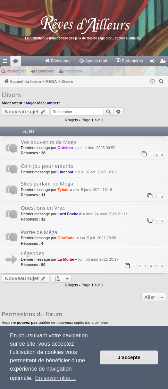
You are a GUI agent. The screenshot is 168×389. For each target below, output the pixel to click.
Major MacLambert (43, 103)
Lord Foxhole (70, 214)
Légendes (32, 253)
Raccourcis (6, 62)
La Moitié (66, 259)
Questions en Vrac (43, 207)
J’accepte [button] (129, 357)
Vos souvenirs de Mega (48, 141)
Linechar (66, 172)
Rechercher (16, 71)
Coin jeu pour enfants (47, 165)
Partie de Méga (39, 231)
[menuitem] (58, 61)
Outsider (65, 148)
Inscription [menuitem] (164, 62)
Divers (11, 94)
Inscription (73, 71)
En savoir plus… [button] (55, 378)
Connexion (45, 71)
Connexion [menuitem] (154, 62)
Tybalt (63, 190)
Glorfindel (67, 238)
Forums (17, 62)
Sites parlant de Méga (47, 183)
